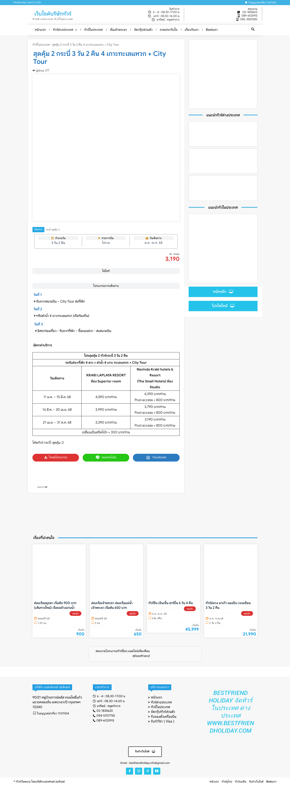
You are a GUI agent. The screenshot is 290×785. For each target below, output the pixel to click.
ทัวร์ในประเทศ (41, 45)
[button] (253, 29)
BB (46, 487)
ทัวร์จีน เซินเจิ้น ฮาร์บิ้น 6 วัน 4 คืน (170, 603)
